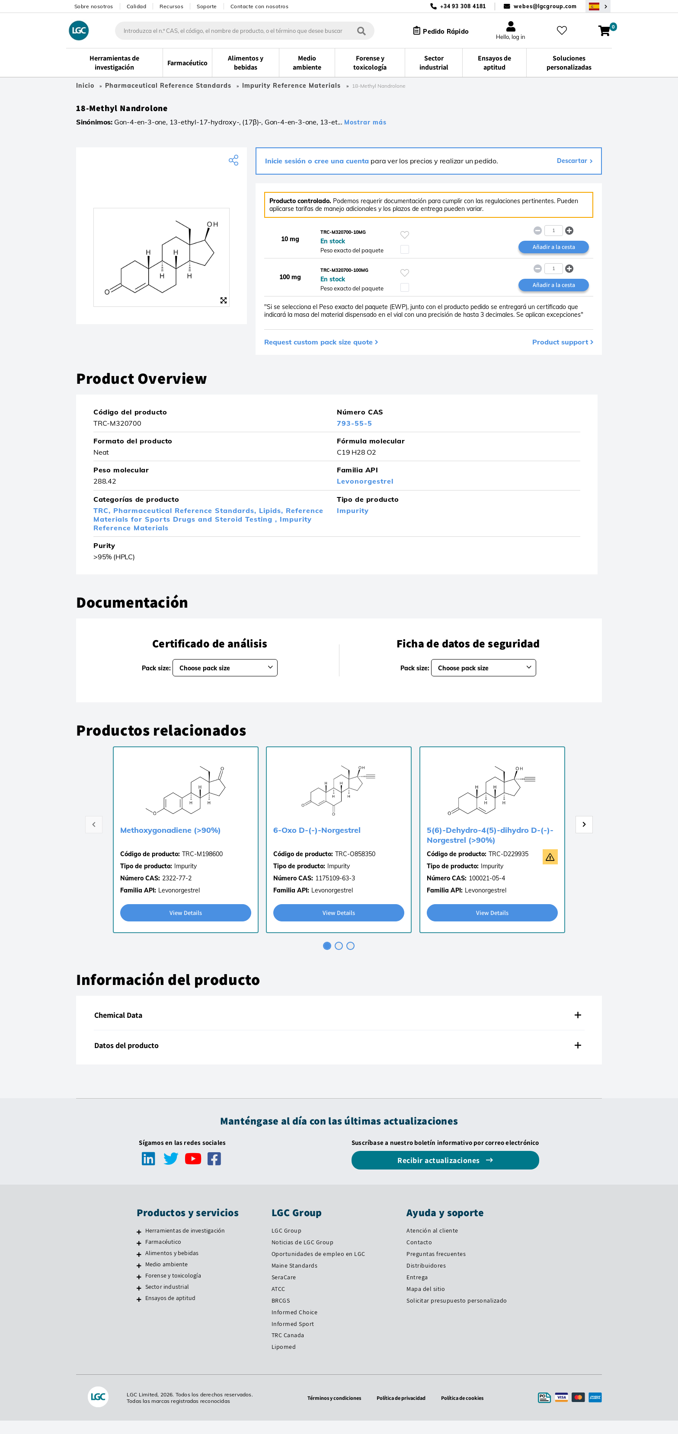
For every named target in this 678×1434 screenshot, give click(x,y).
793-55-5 (354, 435)
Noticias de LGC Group (303, 1255)
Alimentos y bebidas (172, 1266)
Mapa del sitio (425, 1302)
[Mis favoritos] (565, 30)
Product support (560, 354)
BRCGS (281, 1313)
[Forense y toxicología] (139, 1290)
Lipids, (272, 522)
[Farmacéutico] (139, 1256)
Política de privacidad (401, 1411)
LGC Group (287, 1244)
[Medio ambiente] (139, 1278)
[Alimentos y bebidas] (139, 1267)
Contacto (419, 1255)
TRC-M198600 (202, 866)
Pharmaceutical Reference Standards (168, 85)
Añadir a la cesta (554, 251)
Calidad (137, 6)
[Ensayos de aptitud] (139, 1312)
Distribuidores (426, 1278)
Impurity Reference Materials (292, 85)
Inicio (85, 85)
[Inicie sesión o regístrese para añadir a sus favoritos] (404, 238)
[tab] (327, 959)
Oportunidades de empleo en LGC (318, 1267)
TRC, (103, 522)
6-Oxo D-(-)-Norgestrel (317, 843)
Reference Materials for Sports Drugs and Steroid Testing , (208, 526)
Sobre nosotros (93, 6)
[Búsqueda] (354, 30)
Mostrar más (365, 126)
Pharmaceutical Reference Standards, (186, 522)
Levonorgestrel (365, 493)
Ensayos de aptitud (170, 1311)
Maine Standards (295, 1278)
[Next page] (584, 837)
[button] (569, 234)
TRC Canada (288, 1348)
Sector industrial (167, 1299)
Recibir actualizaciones (439, 1174)
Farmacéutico (163, 1255)
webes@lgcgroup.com (545, 6)
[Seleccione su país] (598, 6)
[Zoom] (223, 304)
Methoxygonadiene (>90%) (170, 843)
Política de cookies (468, 1411)
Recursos (171, 6)
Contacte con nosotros (259, 6)
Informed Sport (293, 1337)
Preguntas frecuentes (436, 1267)
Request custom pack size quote (318, 354)
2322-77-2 (177, 891)
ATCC (278, 1302)
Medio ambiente (166, 1277)
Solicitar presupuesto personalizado (456, 1313)
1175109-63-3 (335, 891)
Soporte (207, 6)
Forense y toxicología (173, 1288)
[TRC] (161, 192)
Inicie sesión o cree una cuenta (317, 164)
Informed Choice (295, 1325)
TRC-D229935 (508, 866)
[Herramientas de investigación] (139, 1245)
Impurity (353, 522)
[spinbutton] (553, 234)
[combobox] (238, 31)
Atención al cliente (432, 1244)
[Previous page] (93, 837)
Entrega (417, 1290)
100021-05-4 (487, 891)
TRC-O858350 (355, 866)
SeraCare (284, 1290)
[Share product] (234, 163)
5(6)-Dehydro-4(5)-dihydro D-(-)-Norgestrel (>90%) (490, 847)
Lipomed (284, 1360)
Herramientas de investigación (185, 1244)
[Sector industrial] (139, 1301)
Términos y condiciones (328, 1411)
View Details (185, 925)
